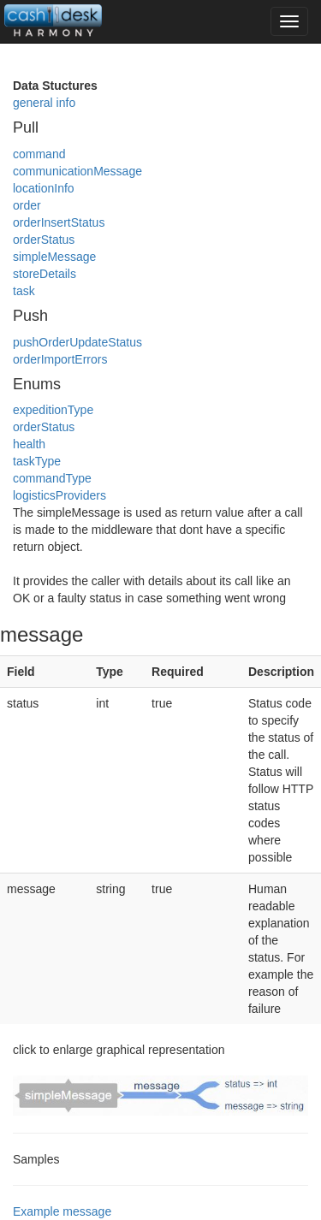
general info (44, 103)
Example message (62, 1211)
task (24, 291)
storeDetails (44, 274)
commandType (52, 478)
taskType (37, 461)
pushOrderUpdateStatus (77, 342)
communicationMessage (77, 171)
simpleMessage (54, 257)
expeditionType (53, 410)
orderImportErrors (60, 359)
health (29, 444)
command (39, 154)
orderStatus (43, 239)
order (27, 205)
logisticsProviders (59, 495)
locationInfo (43, 188)
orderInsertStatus (58, 222)
